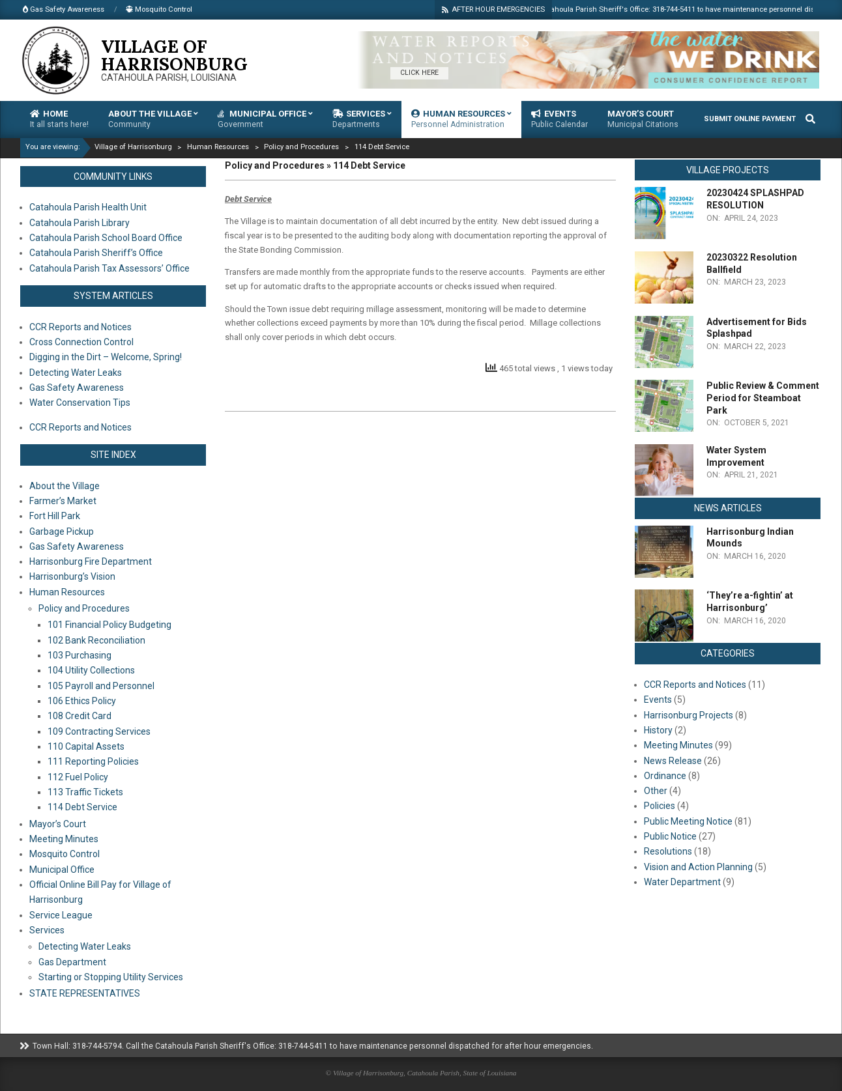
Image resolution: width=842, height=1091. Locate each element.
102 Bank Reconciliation (96, 640)
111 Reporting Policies (93, 761)
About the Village (64, 486)
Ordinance (665, 776)
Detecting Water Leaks (84, 946)
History (658, 730)
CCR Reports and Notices (695, 684)
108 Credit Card (79, 716)
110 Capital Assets (86, 746)
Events (658, 699)
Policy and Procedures (84, 608)
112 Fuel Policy (78, 777)
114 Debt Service (82, 807)
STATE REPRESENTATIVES (84, 993)
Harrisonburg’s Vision (72, 576)
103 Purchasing (79, 655)
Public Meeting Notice (688, 821)
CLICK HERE (419, 72)
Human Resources (67, 592)
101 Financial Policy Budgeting (109, 624)
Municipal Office (61, 869)
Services (47, 930)
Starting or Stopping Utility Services (110, 977)
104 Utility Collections (91, 670)
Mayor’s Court (57, 824)
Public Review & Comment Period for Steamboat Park (762, 397)
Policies (659, 806)
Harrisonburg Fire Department (90, 561)
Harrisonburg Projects (688, 715)
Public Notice (670, 836)
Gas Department (72, 962)
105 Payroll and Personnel (101, 686)
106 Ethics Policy (82, 701)
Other (655, 791)
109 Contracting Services (99, 731)
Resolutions (668, 851)
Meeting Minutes (63, 839)
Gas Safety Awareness (76, 546)
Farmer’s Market (62, 501)
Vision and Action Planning (698, 867)
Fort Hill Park (54, 516)
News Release (673, 761)
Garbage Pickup (61, 531)
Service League (61, 915)
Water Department (682, 882)
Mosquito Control (64, 854)
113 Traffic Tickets (85, 792)
